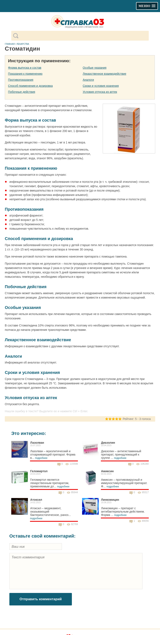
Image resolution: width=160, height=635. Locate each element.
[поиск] (83, 36)
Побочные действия (21, 91)
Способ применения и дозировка (30, 85)
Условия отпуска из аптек (100, 91)
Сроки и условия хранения (101, 85)
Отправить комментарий (41, 599)
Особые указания (94, 67)
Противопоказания (20, 79)
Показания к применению (25, 73)
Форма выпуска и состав (24, 67)
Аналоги (88, 79)
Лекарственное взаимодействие (104, 73)
